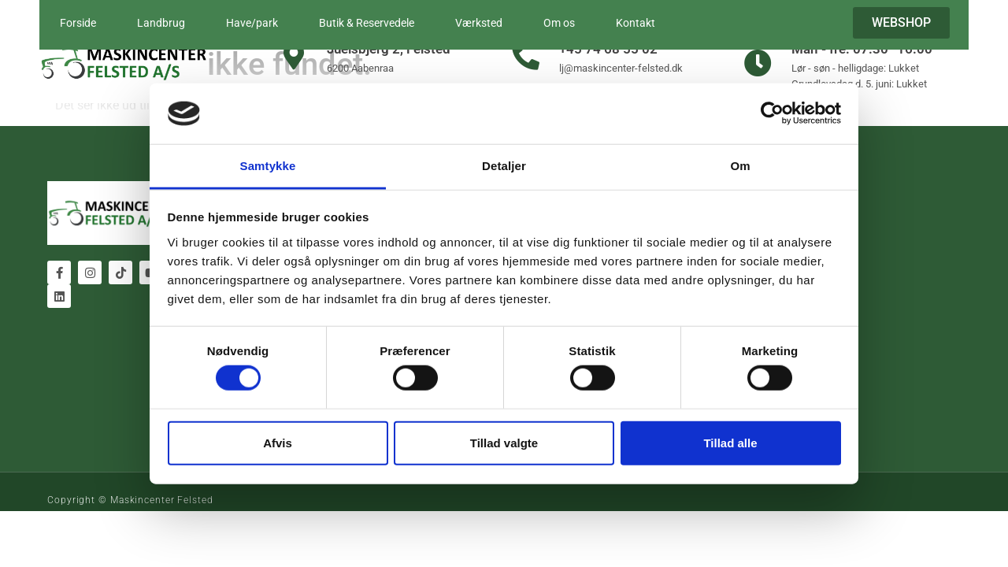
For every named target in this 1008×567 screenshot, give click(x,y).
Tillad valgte (504, 442)
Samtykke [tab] (268, 165)
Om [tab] (740, 165)
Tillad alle (730, 442)
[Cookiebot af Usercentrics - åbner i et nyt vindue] (772, 113)
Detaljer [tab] (504, 165)
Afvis (277, 442)
